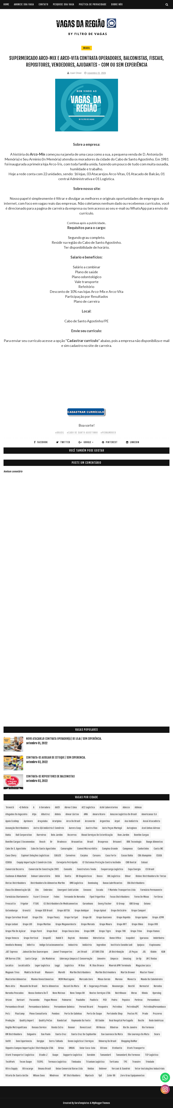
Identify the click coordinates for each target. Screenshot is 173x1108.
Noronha (158, 986)
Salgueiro (31, 1034)
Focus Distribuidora (119, 896)
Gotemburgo (11, 910)
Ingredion (101, 944)
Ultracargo (27, 1068)
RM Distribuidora (13, 1034)
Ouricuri (21, 999)
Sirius (61, 1048)
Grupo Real (52, 931)
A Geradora (44, 807)
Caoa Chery (10, 855)
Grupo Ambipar (82, 910)
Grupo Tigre (105, 931)
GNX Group (134, 903)
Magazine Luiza (143, 965)
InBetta (31, 944)
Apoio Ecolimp (12, 821)
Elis (37, 889)
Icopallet (130, 938)
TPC (125, 1061)
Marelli (61, 972)
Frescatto (10, 903)
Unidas (91, 1068)
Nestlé (131, 986)
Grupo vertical (31, 938)
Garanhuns (88, 903)
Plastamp (20, 1013)
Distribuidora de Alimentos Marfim (48, 883)
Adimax (138, 807)
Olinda (145, 993)
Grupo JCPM (158, 917)
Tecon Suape (25, 1061)
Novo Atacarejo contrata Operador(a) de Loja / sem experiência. (64, 738)
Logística (69, 965)
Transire (136, 1061)
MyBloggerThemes (101, 1103)
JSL (144, 951)
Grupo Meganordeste (66, 924)
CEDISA (8, 862)
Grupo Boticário (118, 910)
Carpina (84, 855)
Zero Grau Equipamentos (132, 1075)
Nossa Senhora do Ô (38, 993)
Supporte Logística (72, 1054)
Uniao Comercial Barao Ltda (69, 1068)
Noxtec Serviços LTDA (100, 993)
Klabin (154, 951)
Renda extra (57, 1027)
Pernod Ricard (86, 1006)
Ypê (100, 1075)
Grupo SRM (89, 931)
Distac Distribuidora (15, 883)
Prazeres (157, 1013)
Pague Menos (50, 999)
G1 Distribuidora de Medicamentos (61, 903)
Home (6, 4)
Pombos (55, 1013)
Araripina (56, 821)
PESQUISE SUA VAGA (63, 4)
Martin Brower (128, 972)
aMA (86, 814)
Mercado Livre (86, 979)
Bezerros (72, 834)
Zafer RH (111, 1075)
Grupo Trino (136, 931)
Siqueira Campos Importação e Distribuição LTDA (29, 1048)
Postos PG (132, 1013)
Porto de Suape (94, 1013)
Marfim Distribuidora (80, 972)
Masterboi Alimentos (15, 979)
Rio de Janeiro (130, 1027)
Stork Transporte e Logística (19, 1054)
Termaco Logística (57, 1061)
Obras (134, 993)
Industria (73, 944)
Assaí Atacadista (151, 821)
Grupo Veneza (12, 938)
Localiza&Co (24, 965)
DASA (57, 876)
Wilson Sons (39, 1075)
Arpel (117, 821)
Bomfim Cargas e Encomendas (20, 841)
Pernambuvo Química (64, 1006)
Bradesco (62, 841)
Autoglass (132, 828)
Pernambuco (153, 999)
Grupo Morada (88, 924)
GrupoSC (47, 938)
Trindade (150, 1061)
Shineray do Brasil (107, 1041)
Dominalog (93, 883)
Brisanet (117, 841)
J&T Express (11, 951)
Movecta (131, 979)
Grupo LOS (27, 924)
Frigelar (24, 903)
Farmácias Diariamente (16, 896)
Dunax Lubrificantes (112, 883)
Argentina (105, 821)
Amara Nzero (99, 814)
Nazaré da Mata (71, 986)
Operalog (157, 993)
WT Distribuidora (72, 1075)
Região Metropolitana (16, 1027)
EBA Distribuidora (135, 883)
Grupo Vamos (153, 931)
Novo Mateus (59, 993)
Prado (145, 1013)
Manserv (49, 972)
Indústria (87, 944)
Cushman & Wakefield (15, 876)
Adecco (126, 807)
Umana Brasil (44, 1068)
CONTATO (43, 4)
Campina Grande (110, 848)
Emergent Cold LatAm (68, 889)
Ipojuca (140, 944)
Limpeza (114, 958)
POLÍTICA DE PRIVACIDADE (92, 4)
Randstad (62, 1020)
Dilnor (128, 876)
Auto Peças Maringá (112, 828)
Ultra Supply (11, 1068)
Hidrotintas (99, 938)
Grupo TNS (121, 931)
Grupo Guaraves (104, 917)
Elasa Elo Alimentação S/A (17, 889)
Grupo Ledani (11, 924)
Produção (10, 1020)
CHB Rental (131, 862)
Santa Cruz (60, 1034)
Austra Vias (91, 828)
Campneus (128, 848)
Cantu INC (158, 848)
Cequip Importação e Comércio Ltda (34, 862)
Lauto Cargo (31, 958)
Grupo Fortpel (71, 917)
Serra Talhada (56, 1041)
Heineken (84, 938)
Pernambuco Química (39, 1006)
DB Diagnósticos (84, 876)
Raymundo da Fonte (81, 1020)
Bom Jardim (123, 834)
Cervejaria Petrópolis (67, 862)
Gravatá (26, 910)
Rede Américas (156, 1020)
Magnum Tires (12, 972)
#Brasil (59, 432)
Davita (68, 876)
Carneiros (70, 855)
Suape (55, 1054)
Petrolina (117, 1006)
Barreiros (41, 834)
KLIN (163, 951)
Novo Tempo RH (77, 993)
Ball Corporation (24, 834)
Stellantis (117, 1048)
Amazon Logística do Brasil (123, 814)
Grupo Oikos (137, 924)
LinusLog (127, 958)
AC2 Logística (88, 807)
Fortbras (158, 896)
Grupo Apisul (100, 910)
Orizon (8, 999)
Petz (7, 1013)
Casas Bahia (127, 855)
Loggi (57, 965)
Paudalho (80, 999)
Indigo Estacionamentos (51, 944)
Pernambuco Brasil (14, 1006)
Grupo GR (87, 917)
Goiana (147, 903)
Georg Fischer (105, 903)
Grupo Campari (138, 910)
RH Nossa (100, 1027)
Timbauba (76, 1061)
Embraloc (48, 889)
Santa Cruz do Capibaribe (83, 1034)
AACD (57, 807)
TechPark (10, 1061)
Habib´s (59, 938)
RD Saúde (99, 1020)
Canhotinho (143, 848)
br (51, 841)
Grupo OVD (153, 924)
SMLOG (72, 1048)
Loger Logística (42, 965)
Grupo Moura (106, 924)
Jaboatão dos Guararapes (35, 951)
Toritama (114, 1061)
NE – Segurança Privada (95, 986)
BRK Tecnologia (134, 841)
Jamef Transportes (62, 951)
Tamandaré (105, 1054)
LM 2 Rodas (151, 958)
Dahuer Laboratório (40, 876)
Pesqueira (103, 1006)
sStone (103, 1048)
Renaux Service (39, 1027)
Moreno (119, 979)
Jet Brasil (82, 951)
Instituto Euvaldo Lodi (121, 944)
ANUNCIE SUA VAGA (24, 4)
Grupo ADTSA (63, 910)
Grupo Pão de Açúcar (15, 931)
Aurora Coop (75, 828)
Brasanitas (76, 841)
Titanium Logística (95, 1061)
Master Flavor (147, 972)
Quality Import (27, 1020)
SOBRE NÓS (117, 4)
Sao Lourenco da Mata (112, 1034)
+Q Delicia (23, 807)
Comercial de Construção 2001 (44, 869)
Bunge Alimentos (154, 841)
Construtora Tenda (86, 869)
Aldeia (58, 814)
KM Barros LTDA (12, 958)
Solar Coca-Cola (87, 1048)
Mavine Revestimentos (42, 979)
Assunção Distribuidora (17, 828)
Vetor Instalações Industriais (150, 1068)
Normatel (144, 986)
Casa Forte (110, 855)
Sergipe (40, 1041)
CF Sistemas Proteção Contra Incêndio (101, 862)
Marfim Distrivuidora (105, 972)
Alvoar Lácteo (72, 814)
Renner (71, 1027)
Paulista (94, 999)
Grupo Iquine (141, 917)
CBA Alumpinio (144, 855)
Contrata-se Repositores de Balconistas (50, 776)
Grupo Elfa (37, 917)
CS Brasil (150, 869)
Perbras (139, 999)
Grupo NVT (122, 924)
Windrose (54, 1075)
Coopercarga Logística (112, 869)
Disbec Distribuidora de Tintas (151, 876)
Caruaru (97, 855)
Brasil (86, 48)
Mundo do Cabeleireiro (152, 979)
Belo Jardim (57, 834)
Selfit (8, 1041)
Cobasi (144, 862)
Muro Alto (10, 986)
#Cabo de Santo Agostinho (82, 432)
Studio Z (43, 1054)
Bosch (42, 841)
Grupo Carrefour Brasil (16, 917)
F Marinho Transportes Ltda (121, 889)
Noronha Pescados (14, 993)
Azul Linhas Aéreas (151, 828)
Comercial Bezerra (14, 869)
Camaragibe (66, 848)
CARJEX (57, 855)
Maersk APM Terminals (120, 965)
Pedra (114, 999)
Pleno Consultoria (38, 1013)
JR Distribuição (116, 951)
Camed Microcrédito (87, 848)
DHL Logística (113, 876)
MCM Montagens (66, 979)
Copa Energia (134, 869)
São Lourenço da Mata (138, 1034)
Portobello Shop (115, 1013)
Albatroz (45, 814)
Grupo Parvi (36, 931)
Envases (87, 889)
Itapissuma (154, 944)
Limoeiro (101, 958)
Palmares (66, 999)
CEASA (159, 855)
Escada (99, 889)
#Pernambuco (108, 432)
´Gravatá (9, 807)
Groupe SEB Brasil (43, 910)
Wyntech (89, 1075)
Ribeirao (114, 1027)
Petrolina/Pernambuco (155, 1006)
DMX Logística (76, 883)
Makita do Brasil (32, 972)
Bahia (8, 834)
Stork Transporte (136, 1048)
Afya (34, 814)
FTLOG (36, 903)
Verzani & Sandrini (121, 1068)
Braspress (103, 841)
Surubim (91, 1054)
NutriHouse (120, 993)
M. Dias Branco (97, 965)
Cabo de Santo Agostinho (43, 848)
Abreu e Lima (71, 807)
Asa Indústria (131, 821)
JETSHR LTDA (98, 951)
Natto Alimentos (50, 986)
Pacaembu (34, 999)
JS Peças (133, 951)
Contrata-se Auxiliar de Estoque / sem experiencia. (56, 757)
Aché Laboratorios (109, 807)
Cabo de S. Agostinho (15, 848)
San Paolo (45, 1034)
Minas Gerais (104, 979)
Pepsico (126, 999)
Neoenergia (117, 986)
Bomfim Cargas (141, 834)
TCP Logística (151, 1054)
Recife (141, 1020)
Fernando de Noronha (74, 896)
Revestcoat (86, 1027)
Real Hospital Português (121, 1020)
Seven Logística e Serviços (81, 1041)
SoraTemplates (81, 1103)
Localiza (9, 965)
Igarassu (144, 938)
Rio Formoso (148, 1027)
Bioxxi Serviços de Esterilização (97, 834)
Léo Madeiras (48, 958)
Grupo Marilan (44, 924)
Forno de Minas (141, 896)
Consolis (68, 869)
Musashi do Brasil (28, 986)
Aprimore (28, 821)
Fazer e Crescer (41, 896)
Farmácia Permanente (151, 889)
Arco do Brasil (73, 821)
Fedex (56, 896)
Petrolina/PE (133, 1006)
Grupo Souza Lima (70, 931)
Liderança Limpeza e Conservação (76, 958)
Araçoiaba (43, 821)
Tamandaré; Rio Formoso (128, 1054)
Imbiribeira (158, 938)
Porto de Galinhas (73, 1013)
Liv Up (138, 958)
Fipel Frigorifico (97, 896)
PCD (105, 999)
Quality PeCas (45, 1020)
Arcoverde (90, 821)
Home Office (115, 938)
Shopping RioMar (129, 1041)
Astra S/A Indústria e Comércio (49, 828)
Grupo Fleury (53, 917)
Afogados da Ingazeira (16, 814)
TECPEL (40, 1061)
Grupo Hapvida (123, 917)
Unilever (103, 1068)
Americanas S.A (149, 814)
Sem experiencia (24, 1041)
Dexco (100, 876)
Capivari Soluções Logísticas (35, 855)
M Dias (82, 965)
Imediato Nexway (13, 944)
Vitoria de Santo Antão (16, 1075)
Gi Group (120, 903)
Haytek (71, 938)
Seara (157, 1034)
